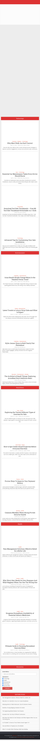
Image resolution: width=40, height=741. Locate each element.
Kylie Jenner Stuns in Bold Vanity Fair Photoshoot (20, 344)
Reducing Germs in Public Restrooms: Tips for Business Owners (17, 704)
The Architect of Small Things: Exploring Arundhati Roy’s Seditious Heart (20, 377)
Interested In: (5, 676)
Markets (19, 141)
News (22, 611)
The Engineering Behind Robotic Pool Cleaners (13, 711)
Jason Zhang (23, 212)
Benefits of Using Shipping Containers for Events (13, 707)
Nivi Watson (27, 314)
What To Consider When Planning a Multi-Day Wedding (15, 729)
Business (14, 141)
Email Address (5, 671)
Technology (25, 141)
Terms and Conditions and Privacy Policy (25, 737)
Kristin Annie (22, 244)
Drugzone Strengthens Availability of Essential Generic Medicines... (20, 614)
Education (14, 374)
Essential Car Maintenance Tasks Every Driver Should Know (20, 175)
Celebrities (16, 275)
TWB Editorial (26, 281)
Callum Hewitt (26, 145)
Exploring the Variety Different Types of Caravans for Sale (20, 413)
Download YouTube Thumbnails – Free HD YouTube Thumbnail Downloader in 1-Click (20, 210)
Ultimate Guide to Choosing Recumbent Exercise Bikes (20, 647)
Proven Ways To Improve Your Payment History (20, 482)
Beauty (18, 578)
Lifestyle (26, 374)
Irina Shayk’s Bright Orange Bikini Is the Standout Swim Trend (20, 278)
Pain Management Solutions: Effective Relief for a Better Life (20, 550)
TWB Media (14, 735)
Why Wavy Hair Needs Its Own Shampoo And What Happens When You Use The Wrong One (20, 581)
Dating (16, 308)
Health (20, 547)
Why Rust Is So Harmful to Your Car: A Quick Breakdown (15, 701)
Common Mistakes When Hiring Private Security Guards (20, 514)
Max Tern (27, 617)
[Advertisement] (20, 14)
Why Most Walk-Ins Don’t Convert (20, 143)
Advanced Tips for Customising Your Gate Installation (20, 241)
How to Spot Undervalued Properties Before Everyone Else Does (20, 448)
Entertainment (23, 275)
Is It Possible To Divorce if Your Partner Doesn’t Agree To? (15, 722)
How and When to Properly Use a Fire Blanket (12, 726)
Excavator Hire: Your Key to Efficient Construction (13, 714)
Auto (17, 172)
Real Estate (18, 445)
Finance (18, 479)
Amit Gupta (18, 584)
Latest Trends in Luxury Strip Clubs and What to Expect (20, 311)
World (21, 410)
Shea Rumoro (26, 178)
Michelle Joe (22, 347)
